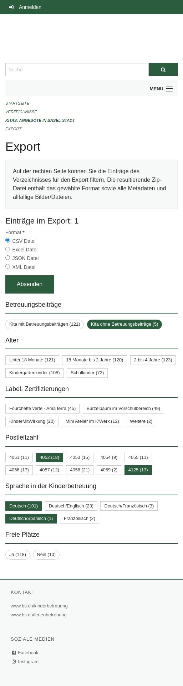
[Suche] (163, 69)
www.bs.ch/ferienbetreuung (39, 614)
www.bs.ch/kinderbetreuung (40, 606)
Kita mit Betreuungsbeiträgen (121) (44, 324)
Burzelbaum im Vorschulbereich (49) (123, 408)
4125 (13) (138, 469)
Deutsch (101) (23, 506)
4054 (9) (109, 457)
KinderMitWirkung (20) (32, 421)
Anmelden (30, 7)
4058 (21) (80, 469)
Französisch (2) (79, 518)
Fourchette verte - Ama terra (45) (42, 408)
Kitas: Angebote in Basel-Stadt (40, 120)
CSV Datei (23, 241)
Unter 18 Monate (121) (32, 359)
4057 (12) (49, 469)
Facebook (25, 652)
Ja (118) (17, 554)
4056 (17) (19, 469)
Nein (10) (46, 554)
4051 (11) (19, 457)
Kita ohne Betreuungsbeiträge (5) (124, 324)
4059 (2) (109, 469)
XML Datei (23, 267)
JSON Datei (25, 258)
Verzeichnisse (21, 112)
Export (13, 129)
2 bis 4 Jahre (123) (153, 359)
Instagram (25, 661)
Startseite (17, 103)
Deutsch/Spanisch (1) (31, 518)
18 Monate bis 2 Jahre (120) (94, 359)
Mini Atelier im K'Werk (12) (92, 421)
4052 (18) (49, 457)
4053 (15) (80, 457)
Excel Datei (24, 249)
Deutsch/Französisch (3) (129, 506)
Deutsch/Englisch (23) (71, 506)
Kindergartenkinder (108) (34, 372)
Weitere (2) (141, 421)
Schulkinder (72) (87, 372)
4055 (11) (138, 457)
